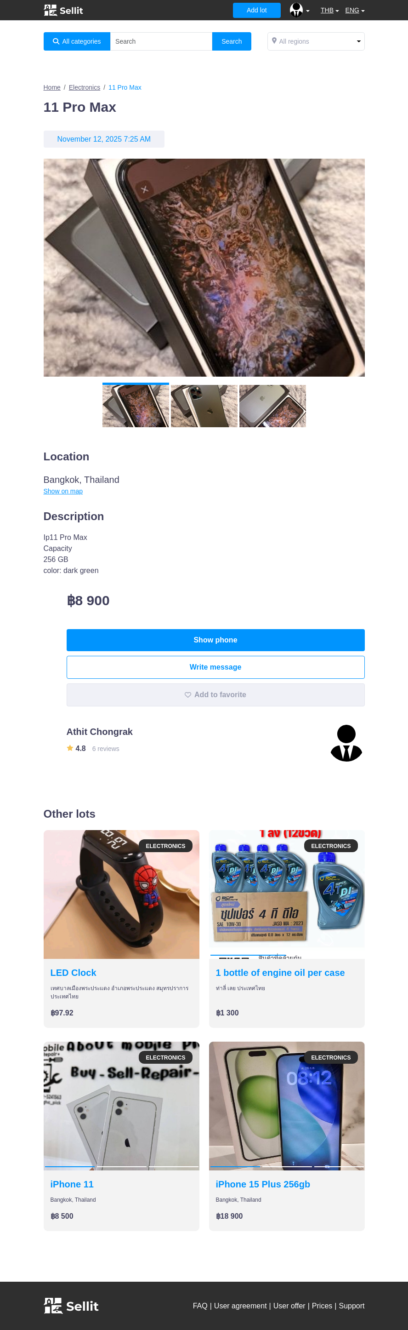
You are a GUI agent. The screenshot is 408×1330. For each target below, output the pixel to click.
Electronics (84, 87)
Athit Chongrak (100, 732)
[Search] (161, 41)
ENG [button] (352, 10)
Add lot (257, 10)
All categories (77, 41)
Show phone (215, 640)
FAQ (200, 1306)
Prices (322, 1306)
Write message (216, 667)
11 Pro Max (125, 87)
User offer (289, 1306)
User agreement (240, 1306)
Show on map (63, 491)
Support (351, 1306)
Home (52, 87)
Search (231, 41)
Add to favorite (215, 695)
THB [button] (327, 10)
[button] (300, 10)
